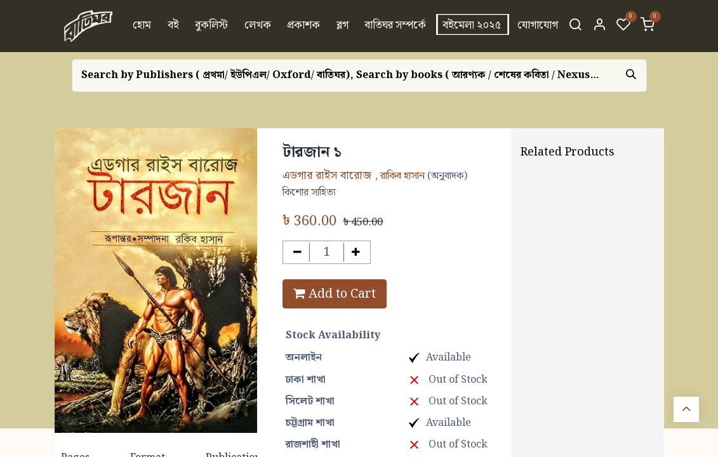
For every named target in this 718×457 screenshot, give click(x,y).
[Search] (575, 26)
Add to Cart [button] (334, 294)
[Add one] (355, 252)
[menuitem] (141, 26)
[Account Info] (599, 26)
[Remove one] (297, 252)
